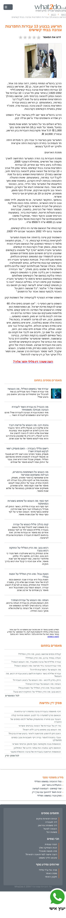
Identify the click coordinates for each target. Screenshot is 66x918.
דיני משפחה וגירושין (47, 825)
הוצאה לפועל (50, 828)
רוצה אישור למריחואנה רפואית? (41, 854)
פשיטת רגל (51, 832)
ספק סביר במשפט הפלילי (49, 795)
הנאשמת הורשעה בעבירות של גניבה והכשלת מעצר (35, 751)
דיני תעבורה (51, 822)
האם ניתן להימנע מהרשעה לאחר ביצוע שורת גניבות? (34, 733)
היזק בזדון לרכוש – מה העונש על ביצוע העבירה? (37, 680)
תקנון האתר (51, 876)
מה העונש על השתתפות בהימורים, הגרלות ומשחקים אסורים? (30, 473)
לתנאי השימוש (53, 636)
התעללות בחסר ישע (51, 785)
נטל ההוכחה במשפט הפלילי (47, 781)
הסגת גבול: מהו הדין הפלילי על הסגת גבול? (39, 688)
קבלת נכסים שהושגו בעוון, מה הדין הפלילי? (39, 654)
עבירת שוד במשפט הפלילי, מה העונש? (27, 389)
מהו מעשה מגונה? (48, 851)
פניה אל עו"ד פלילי (48, 870)
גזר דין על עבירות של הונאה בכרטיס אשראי (40, 725)
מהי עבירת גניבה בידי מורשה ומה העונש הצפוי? (37, 665)
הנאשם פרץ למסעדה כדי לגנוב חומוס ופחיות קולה (36, 715)
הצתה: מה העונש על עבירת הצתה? (29, 600)
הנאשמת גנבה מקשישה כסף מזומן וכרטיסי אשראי (36, 744)
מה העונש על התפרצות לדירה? (45, 669)
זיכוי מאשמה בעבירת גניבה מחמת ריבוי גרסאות (37, 711)
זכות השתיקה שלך (48, 847)
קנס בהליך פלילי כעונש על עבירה (30, 524)
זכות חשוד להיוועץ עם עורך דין (46, 792)
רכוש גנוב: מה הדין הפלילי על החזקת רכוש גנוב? (37, 691)
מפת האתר (51, 873)
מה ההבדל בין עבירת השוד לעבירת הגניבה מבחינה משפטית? (30, 408)
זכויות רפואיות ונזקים (46, 818)
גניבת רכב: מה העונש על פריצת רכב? (29, 425)
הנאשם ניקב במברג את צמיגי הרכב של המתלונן (37, 748)
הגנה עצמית (51, 844)
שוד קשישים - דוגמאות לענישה (46, 788)
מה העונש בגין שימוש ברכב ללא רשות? (42, 729)
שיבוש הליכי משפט (48, 857)
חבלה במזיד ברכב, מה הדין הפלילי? (43, 658)
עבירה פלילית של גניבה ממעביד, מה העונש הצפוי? (36, 661)
